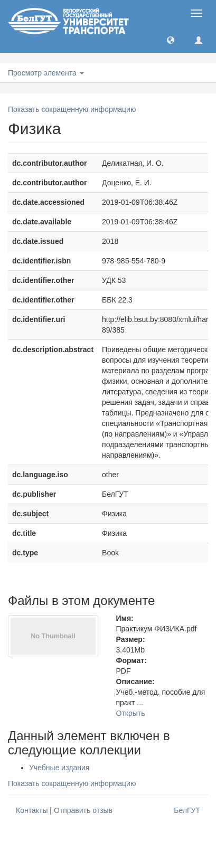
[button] (170, 40)
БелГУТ (187, 810)
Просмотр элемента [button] (46, 73)
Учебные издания (59, 767)
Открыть (130, 713)
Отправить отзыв (83, 810)
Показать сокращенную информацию (72, 109)
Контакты (32, 810)
